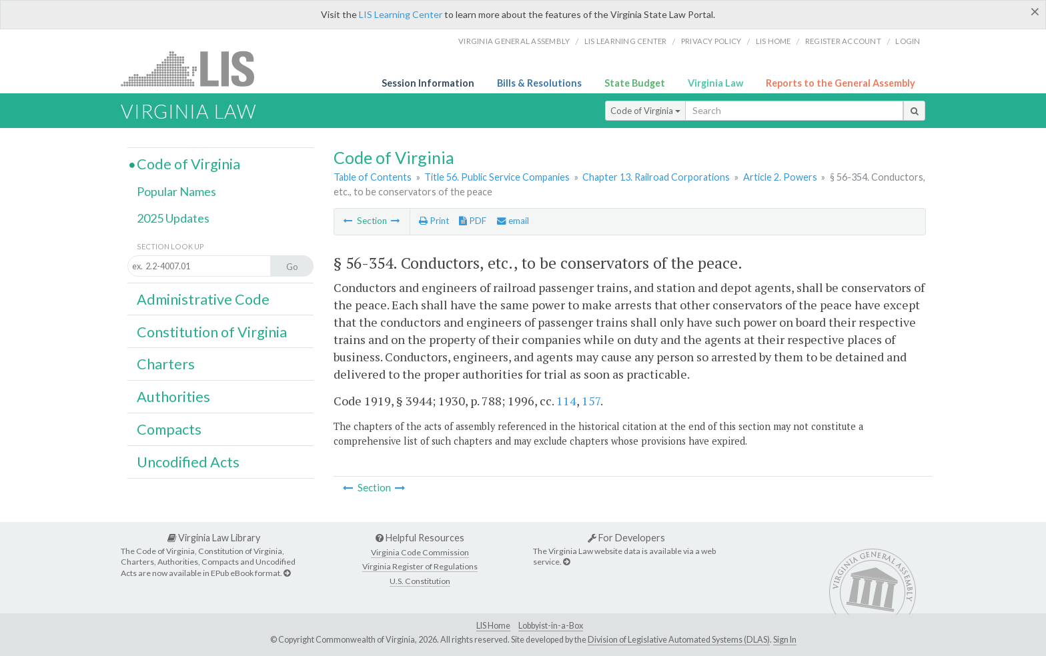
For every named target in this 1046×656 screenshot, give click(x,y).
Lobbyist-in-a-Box (550, 626)
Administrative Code (203, 299)
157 (591, 401)
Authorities (173, 396)
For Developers (626, 537)
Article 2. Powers (780, 177)
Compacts (169, 429)
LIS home (773, 41)
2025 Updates (173, 218)
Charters (166, 364)
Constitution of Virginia (212, 332)
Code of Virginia (645, 110)
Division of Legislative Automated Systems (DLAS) (679, 640)
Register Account (843, 41)
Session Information (428, 83)
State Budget (634, 83)
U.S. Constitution (420, 581)
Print (434, 220)
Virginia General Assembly (514, 41)
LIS (195, 68)
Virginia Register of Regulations (420, 566)
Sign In (785, 640)
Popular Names (176, 191)
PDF (472, 220)
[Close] (1035, 11)
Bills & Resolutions (539, 83)
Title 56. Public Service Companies (497, 177)
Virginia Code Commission (420, 552)
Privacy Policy (711, 41)
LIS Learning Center (400, 14)
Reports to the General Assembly (840, 83)
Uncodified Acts (188, 462)
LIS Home (493, 626)
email (513, 220)
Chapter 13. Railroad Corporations (656, 177)
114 (566, 401)
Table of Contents (373, 177)
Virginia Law (715, 83)
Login (907, 41)
